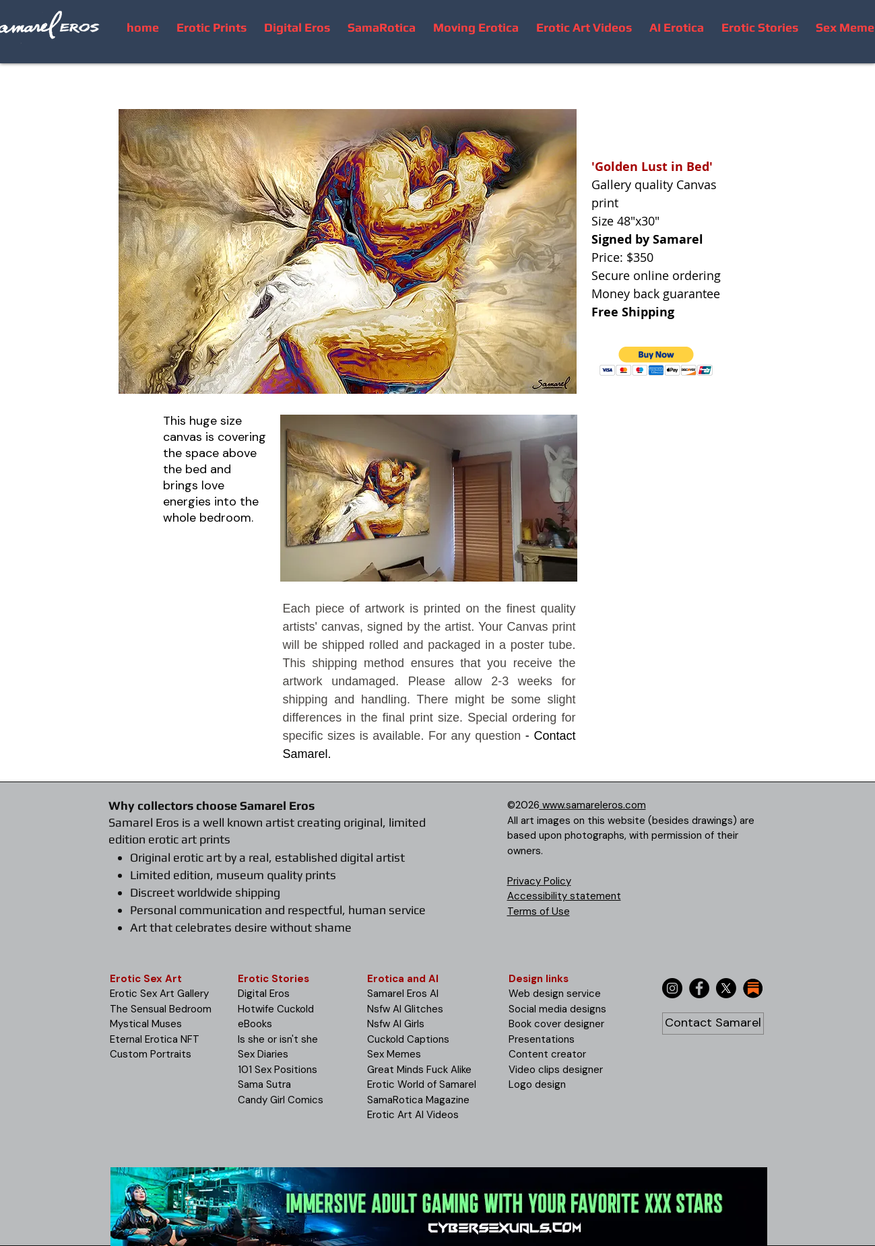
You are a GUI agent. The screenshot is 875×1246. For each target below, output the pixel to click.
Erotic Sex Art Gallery (159, 993)
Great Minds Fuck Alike (419, 1069)
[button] (656, 361)
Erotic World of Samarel (421, 1084)
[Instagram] (672, 988)
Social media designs (557, 1009)
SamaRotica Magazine (418, 1100)
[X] (726, 988)
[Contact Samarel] (713, 1023)
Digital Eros (264, 993)
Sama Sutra (264, 1084)
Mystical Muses (146, 1024)
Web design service (555, 993)
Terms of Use (538, 911)
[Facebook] (699, 988)
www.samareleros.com (593, 805)
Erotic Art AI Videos (413, 1114)
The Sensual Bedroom (161, 1009)
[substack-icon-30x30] (753, 988)
